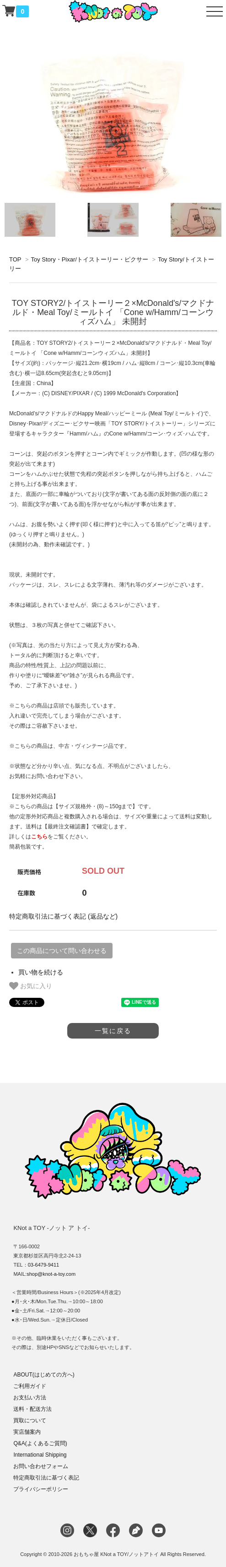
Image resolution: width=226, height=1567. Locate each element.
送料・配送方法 (32, 1409)
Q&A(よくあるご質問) (40, 1443)
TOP (15, 259)
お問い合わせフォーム (40, 1466)
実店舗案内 (27, 1432)
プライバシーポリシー (40, 1489)
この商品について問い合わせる (62, 950)
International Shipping (39, 1455)
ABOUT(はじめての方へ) (43, 1374)
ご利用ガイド (29, 1386)
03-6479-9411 (43, 1265)
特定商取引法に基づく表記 (46, 1478)
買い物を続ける (40, 972)
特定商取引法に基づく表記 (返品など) (63, 916)
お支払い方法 (29, 1397)
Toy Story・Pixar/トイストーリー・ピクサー (89, 259)
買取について (29, 1420)
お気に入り (30, 985)
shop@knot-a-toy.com (51, 1274)
